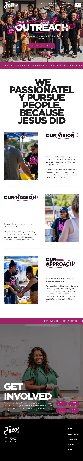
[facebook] (6, 439)
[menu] (78, 5)
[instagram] (11, 439)
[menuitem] (42, 3)
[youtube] (15, 439)
